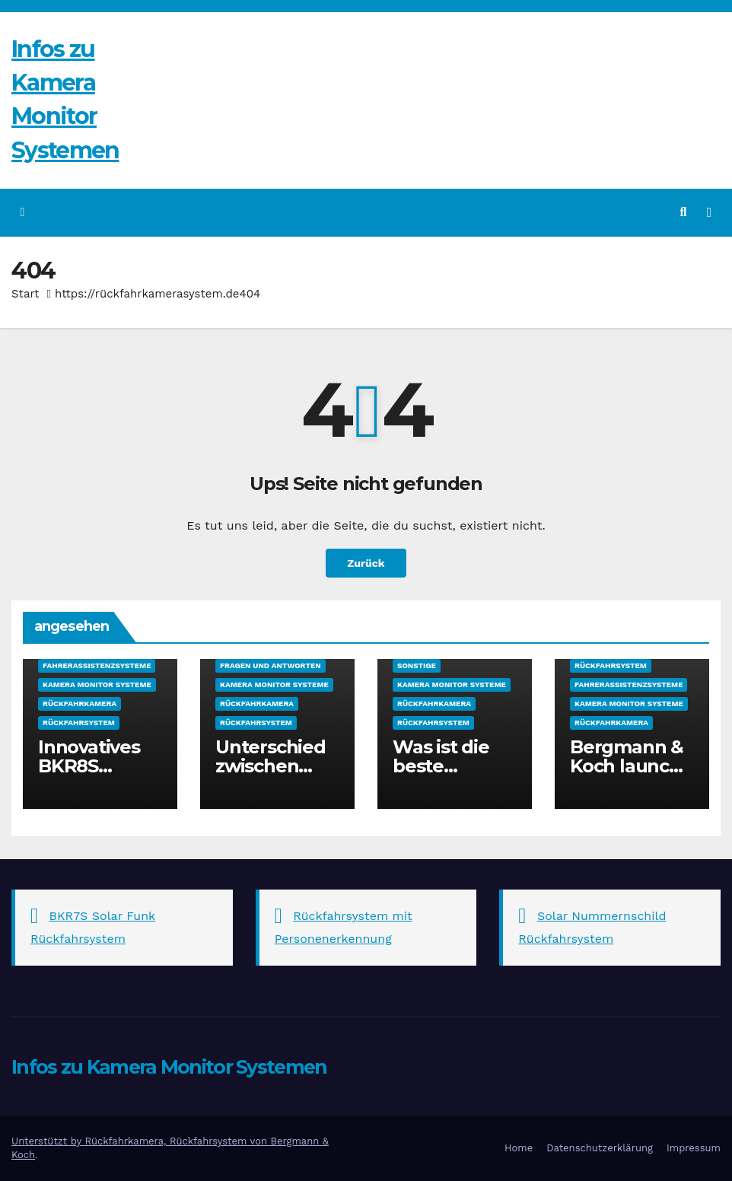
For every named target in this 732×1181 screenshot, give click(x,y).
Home (518, 1148)
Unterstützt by (47, 1141)
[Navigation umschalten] (709, 212)
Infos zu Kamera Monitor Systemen (169, 1066)
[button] (683, 212)
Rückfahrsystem (79, 722)
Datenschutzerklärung (599, 1148)
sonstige (416, 665)
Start (25, 294)
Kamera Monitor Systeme (97, 684)
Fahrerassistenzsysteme (97, 665)
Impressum (694, 1148)
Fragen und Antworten (270, 665)
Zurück (366, 563)
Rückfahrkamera (79, 703)
